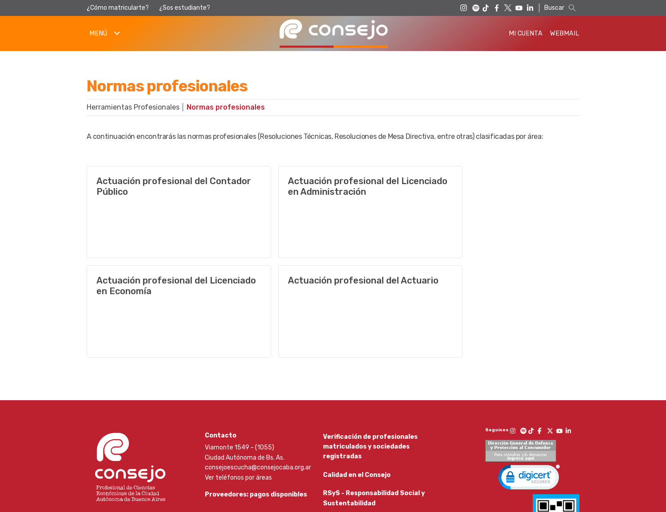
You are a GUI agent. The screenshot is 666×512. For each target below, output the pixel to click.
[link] (529, 380)
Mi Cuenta (525, 33)
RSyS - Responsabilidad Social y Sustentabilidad (374, 406)
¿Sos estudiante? (184, 8)
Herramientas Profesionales (133, 107)
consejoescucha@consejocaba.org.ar (258, 368)
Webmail (564, 33)
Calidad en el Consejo (357, 379)
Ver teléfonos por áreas (238, 378)
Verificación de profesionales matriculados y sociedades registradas (370, 347)
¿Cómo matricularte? (118, 8)
